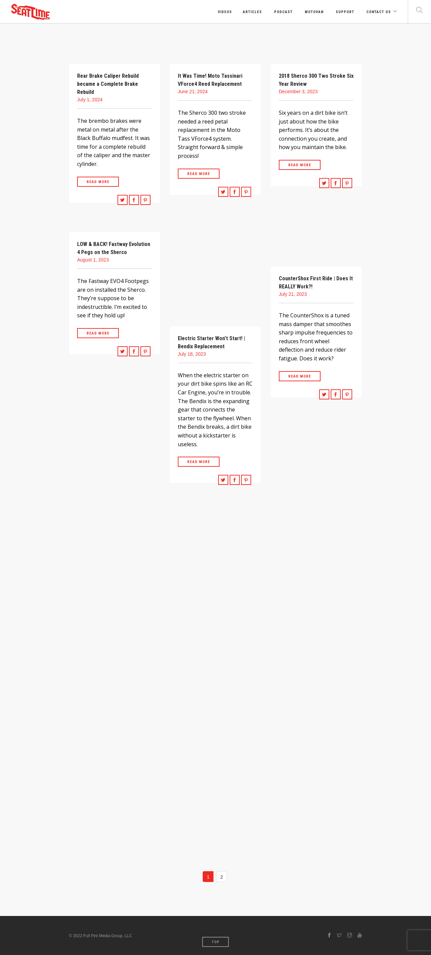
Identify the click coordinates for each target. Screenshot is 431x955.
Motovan (313, 12)
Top (216, 942)
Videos (224, 12)
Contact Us (378, 12)
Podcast (283, 12)
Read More (98, 182)
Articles (252, 12)
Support (344, 12)
